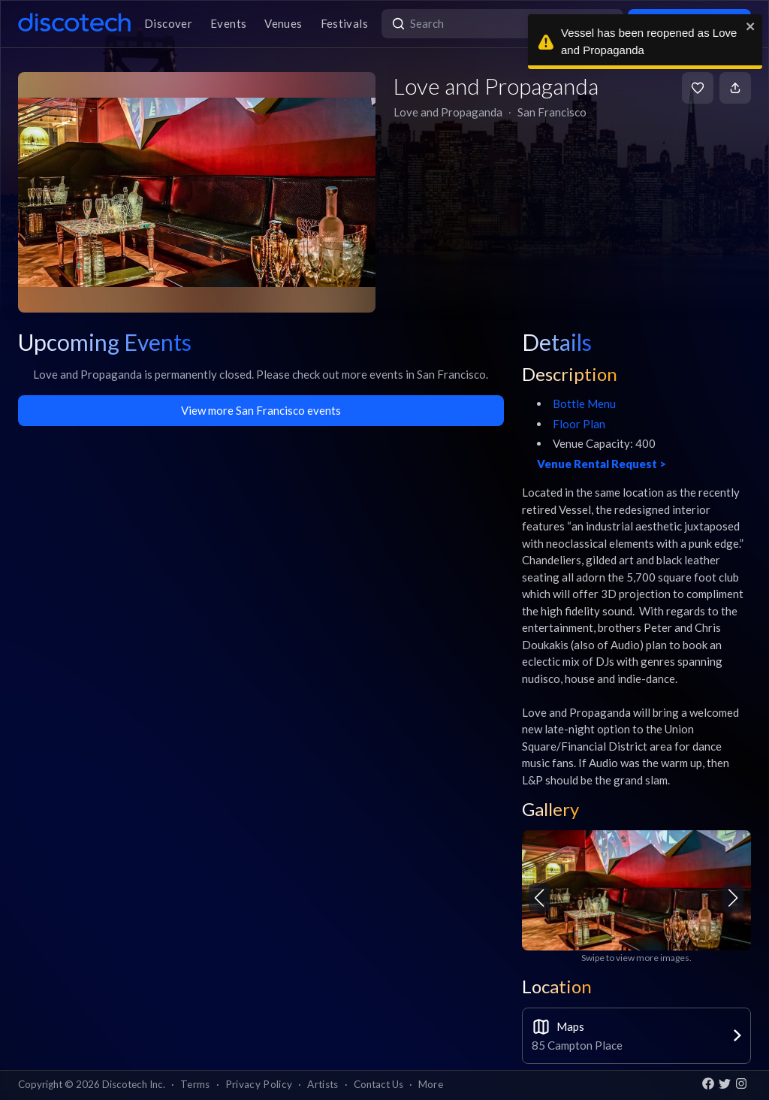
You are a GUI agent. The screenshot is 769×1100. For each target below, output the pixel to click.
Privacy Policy (259, 1084)
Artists (322, 1084)
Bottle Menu (584, 403)
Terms (195, 1084)
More (430, 1084)
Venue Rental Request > (601, 463)
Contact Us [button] (378, 1084)
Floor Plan (579, 424)
